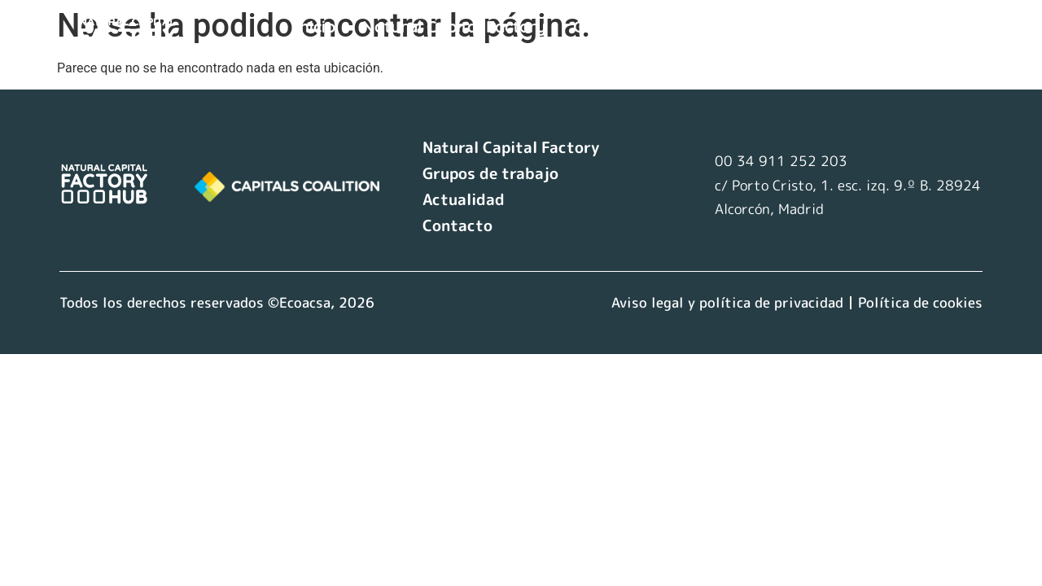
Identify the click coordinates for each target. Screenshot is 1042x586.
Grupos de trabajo (644, 26)
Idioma (334, 52)
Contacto (887, 26)
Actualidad (784, 26)
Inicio (315, 26)
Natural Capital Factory (454, 26)
